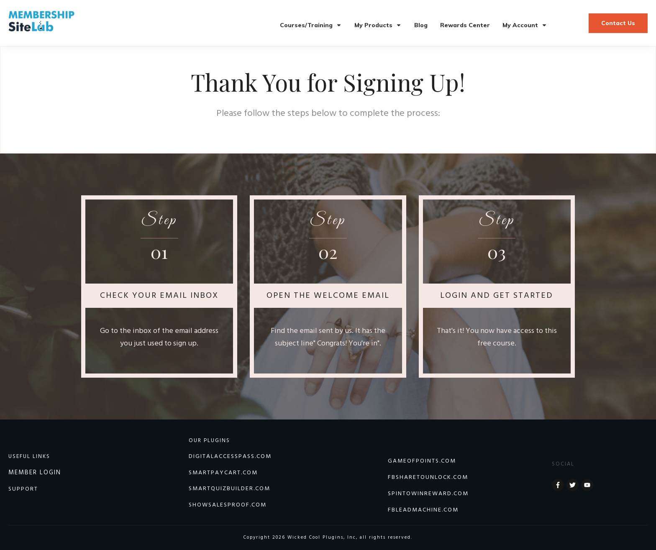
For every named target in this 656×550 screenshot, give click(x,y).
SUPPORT (23, 489)
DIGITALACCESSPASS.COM (230, 456)
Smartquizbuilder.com (229, 489)
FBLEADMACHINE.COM (423, 510)
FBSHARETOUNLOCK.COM (428, 477)
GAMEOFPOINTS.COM (422, 461)
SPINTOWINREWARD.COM (428, 494)
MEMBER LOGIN (34, 473)
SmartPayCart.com (223, 473)
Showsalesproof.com (227, 505)
